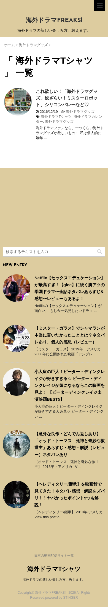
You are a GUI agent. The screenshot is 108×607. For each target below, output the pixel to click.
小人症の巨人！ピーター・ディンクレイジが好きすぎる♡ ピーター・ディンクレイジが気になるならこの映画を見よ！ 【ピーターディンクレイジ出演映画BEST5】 (69, 385)
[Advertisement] (44, 208)
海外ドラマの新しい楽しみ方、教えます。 (54, 580)
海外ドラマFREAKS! (54, 20)
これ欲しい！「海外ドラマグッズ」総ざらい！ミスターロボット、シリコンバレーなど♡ (67, 98)
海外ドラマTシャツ (56, 116)
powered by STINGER (61, 598)
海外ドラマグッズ (80, 112)
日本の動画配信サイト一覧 (54, 555)
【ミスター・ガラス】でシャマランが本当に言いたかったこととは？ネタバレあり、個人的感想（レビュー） (69, 335)
